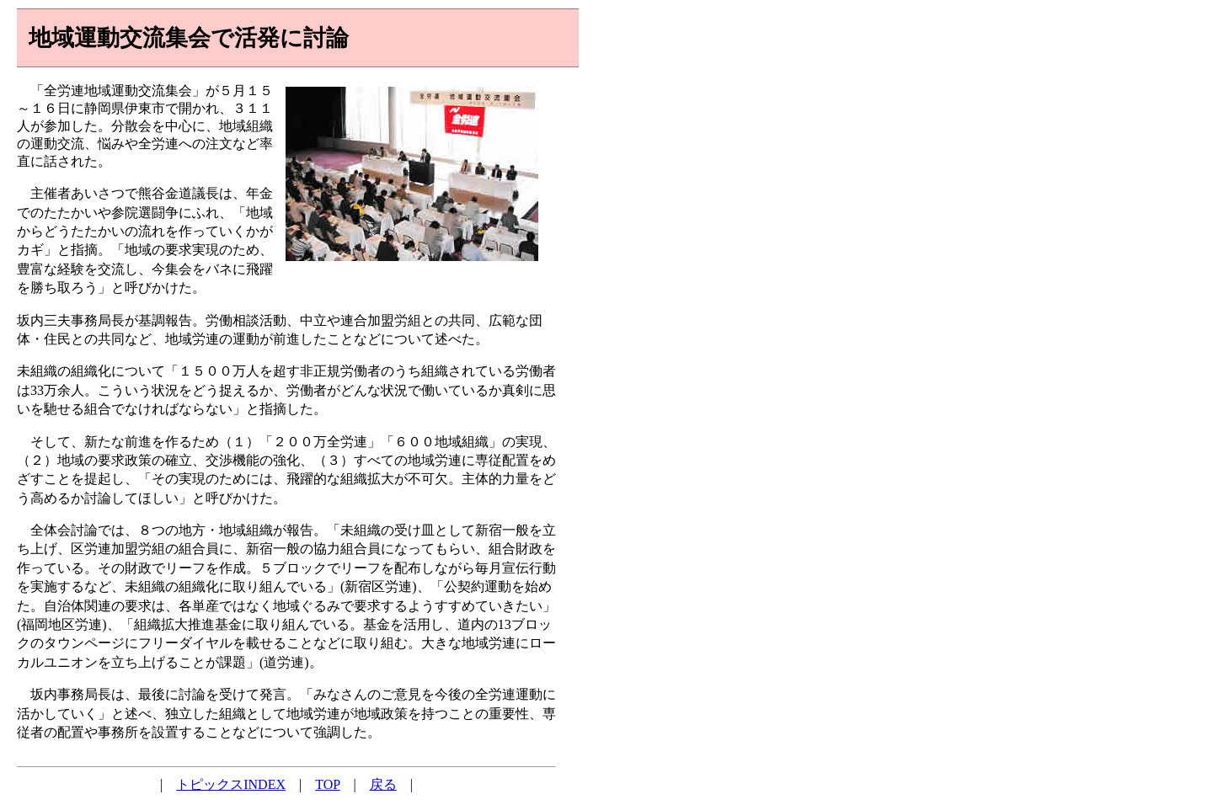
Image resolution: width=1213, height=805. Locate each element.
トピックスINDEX (231, 784)
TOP (327, 784)
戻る (383, 784)
